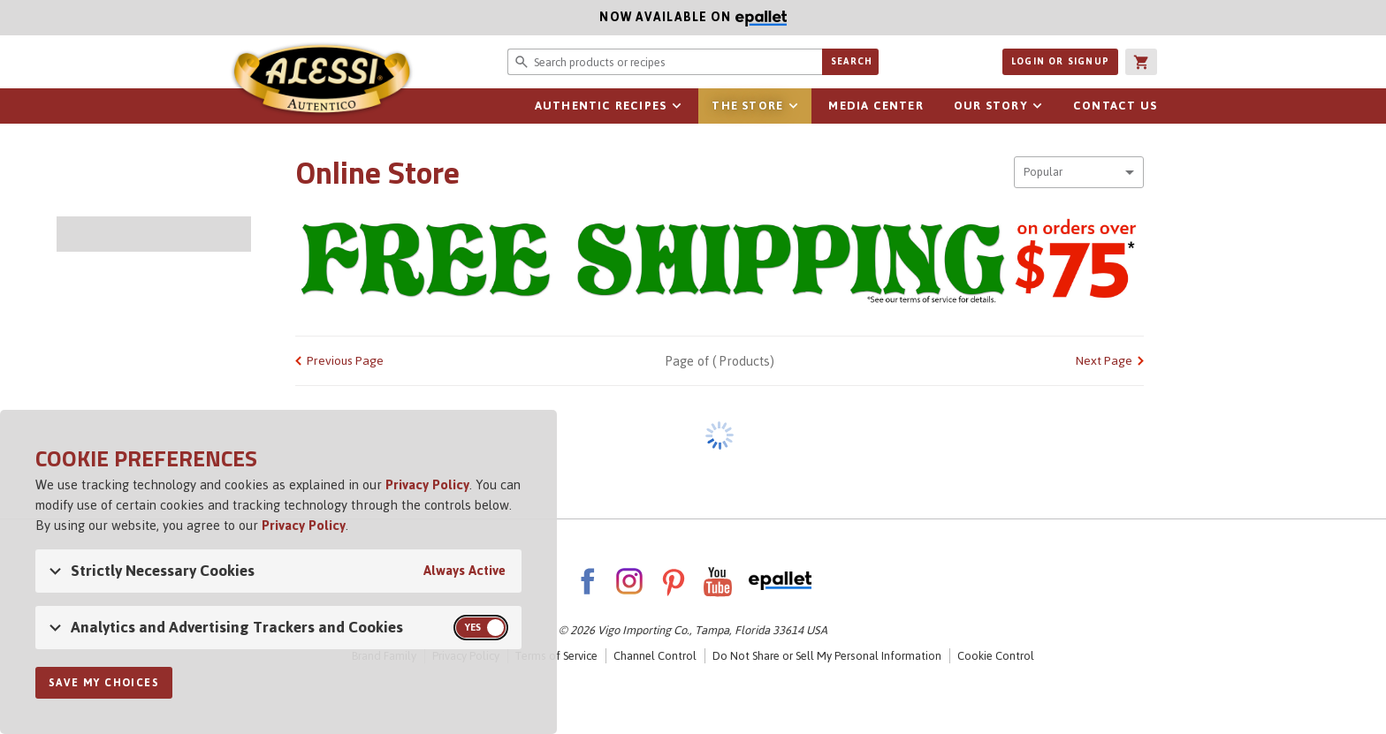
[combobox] (1079, 172)
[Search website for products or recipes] (664, 62)
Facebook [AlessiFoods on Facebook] (587, 581)
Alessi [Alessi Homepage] (322, 81)
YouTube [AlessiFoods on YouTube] (717, 581)
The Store (747, 106)
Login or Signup (1060, 61)
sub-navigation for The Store (792, 106)
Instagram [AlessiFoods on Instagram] (629, 581)
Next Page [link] (1104, 361)
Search (851, 61)
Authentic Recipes (600, 106)
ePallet (780, 581)
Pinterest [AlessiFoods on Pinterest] (673, 581)
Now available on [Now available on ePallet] (393, 17)
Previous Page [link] (345, 361)
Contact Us (1115, 106)
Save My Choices (104, 682)
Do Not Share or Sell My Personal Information (826, 656)
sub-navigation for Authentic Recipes (676, 106)
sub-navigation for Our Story (1037, 106)
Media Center (875, 106)
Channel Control (655, 656)
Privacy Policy (427, 484)
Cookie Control (995, 656)
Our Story (991, 106)
